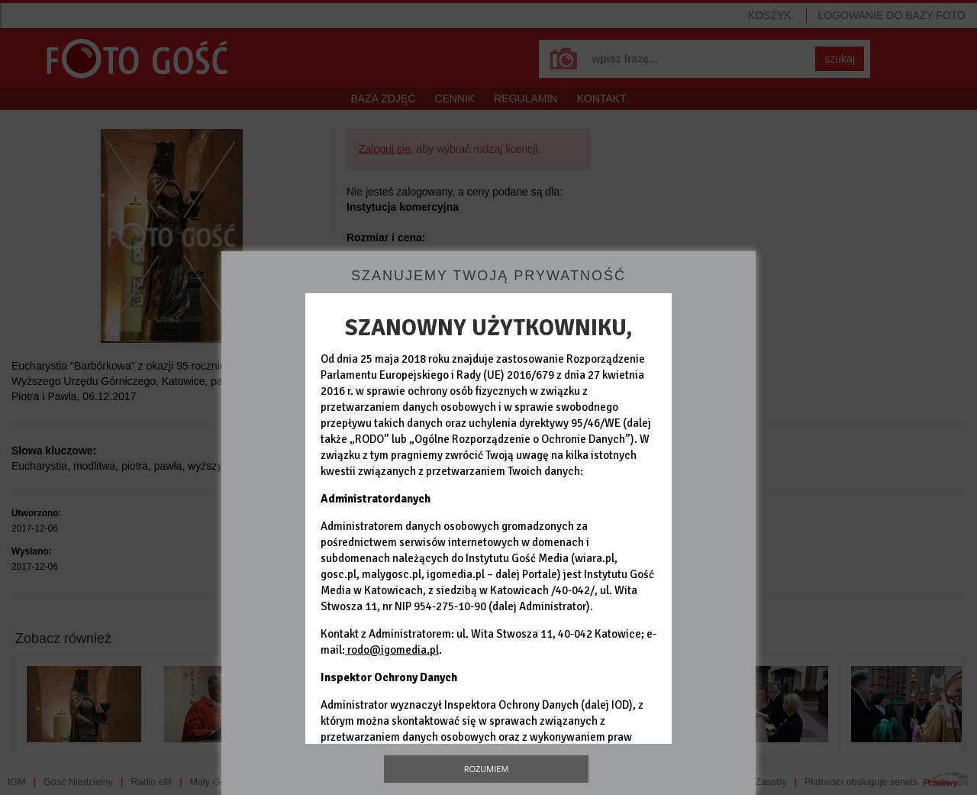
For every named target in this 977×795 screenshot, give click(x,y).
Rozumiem (486, 768)
